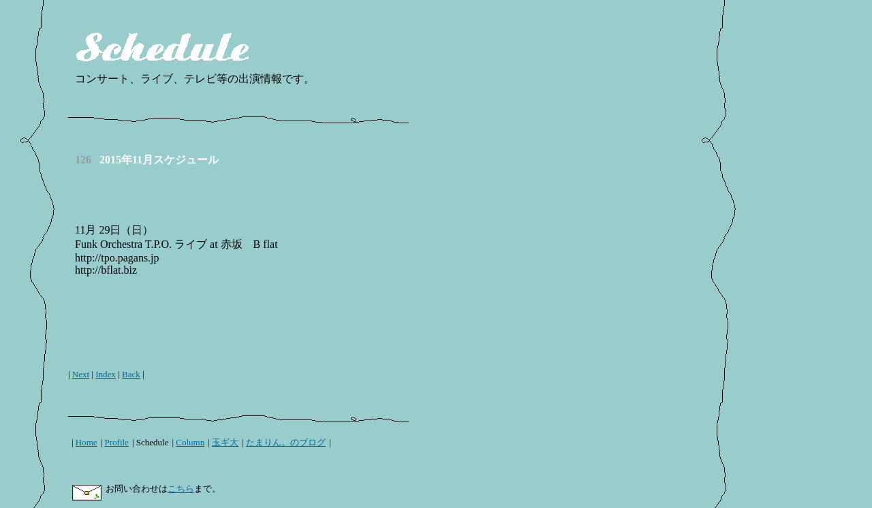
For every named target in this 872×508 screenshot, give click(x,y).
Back (131, 374)
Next (80, 374)
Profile (117, 442)
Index (105, 374)
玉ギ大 (225, 442)
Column (190, 442)
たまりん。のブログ (286, 442)
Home (86, 442)
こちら (181, 488)
